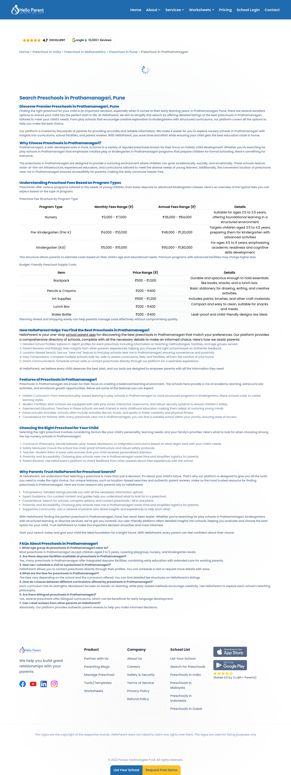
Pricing (225, 9)
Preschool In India (47, 52)
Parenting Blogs (97, 666)
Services (174, 9)
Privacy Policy (138, 691)
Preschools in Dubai (186, 708)
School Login (248, 9)
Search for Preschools (188, 666)
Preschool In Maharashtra (84, 52)
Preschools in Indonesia (181, 698)
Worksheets (201, 9)
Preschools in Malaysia (181, 685)
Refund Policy (138, 699)
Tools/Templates (98, 683)
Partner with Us (96, 658)
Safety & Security (141, 674)
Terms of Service (140, 683)
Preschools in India (185, 674)
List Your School (126, 770)
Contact (272, 9)
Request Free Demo (161, 770)
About (153, 9)
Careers (133, 666)
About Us (134, 658)
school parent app (81, 334)
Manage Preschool (99, 674)
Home (135, 9)
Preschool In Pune (123, 52)
